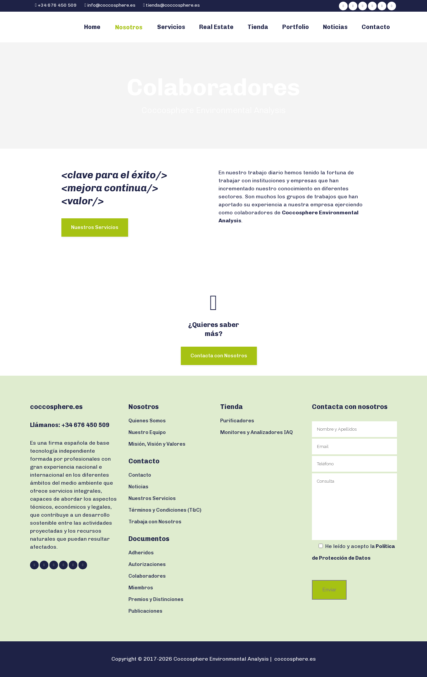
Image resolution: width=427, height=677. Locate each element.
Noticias (138, 487)
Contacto (139, 475)
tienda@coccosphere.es (173, 5)
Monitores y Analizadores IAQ (256, 432)
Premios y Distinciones (155, 599)
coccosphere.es (295, 659)
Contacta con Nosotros (218, 356)
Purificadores (237, 421)
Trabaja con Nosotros (154, 522)
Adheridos (141, 553)
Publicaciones (145, 611)
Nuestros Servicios (94, 227)
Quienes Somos (147, 421)
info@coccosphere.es (111, 5)
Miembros (140, 588)
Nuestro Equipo (147, 432)
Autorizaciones (147, 564)
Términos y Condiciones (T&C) (164, 510)
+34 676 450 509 (57, 5)
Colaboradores (147, 576)
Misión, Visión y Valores (156, 444)
